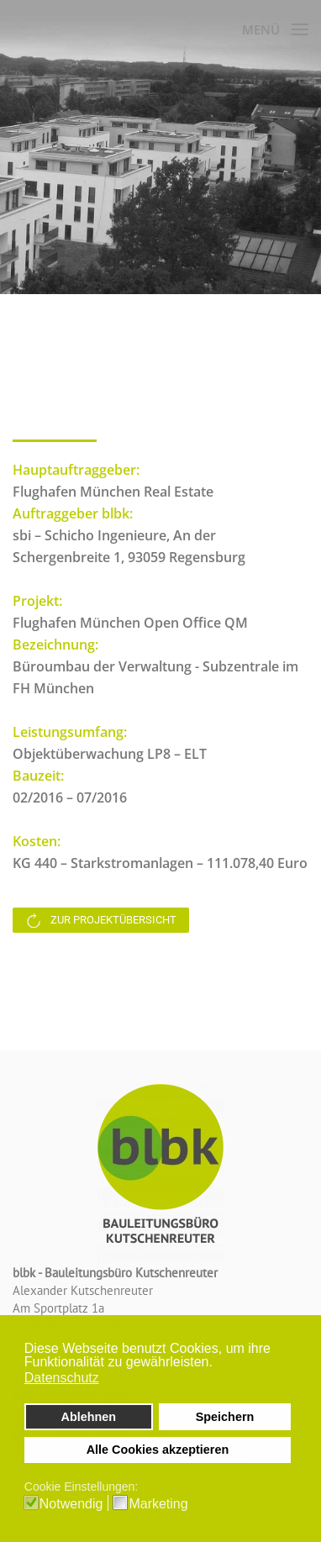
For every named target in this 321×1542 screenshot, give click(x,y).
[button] (217, 1363)
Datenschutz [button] (61, 1378)
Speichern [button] (225, 1417)
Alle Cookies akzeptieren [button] (158, 1449)
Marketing (158, 1504)
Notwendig (71, 1504)
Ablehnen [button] (89, 1417)
